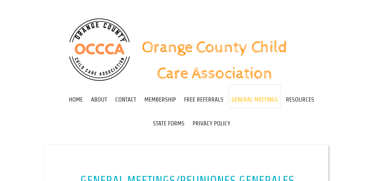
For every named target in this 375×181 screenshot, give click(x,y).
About (99, 99)
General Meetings (254, 99)
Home (76, 99)
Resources (300, 99)
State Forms (168, 123)
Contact (125, 99)
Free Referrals (203, 99)
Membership (160, 99)
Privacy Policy (211, 123)
